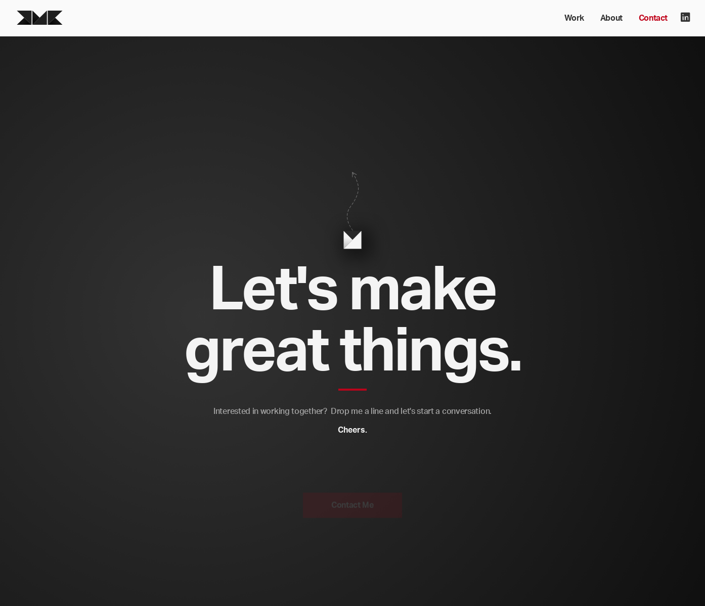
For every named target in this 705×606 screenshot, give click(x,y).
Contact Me (352, 507)
